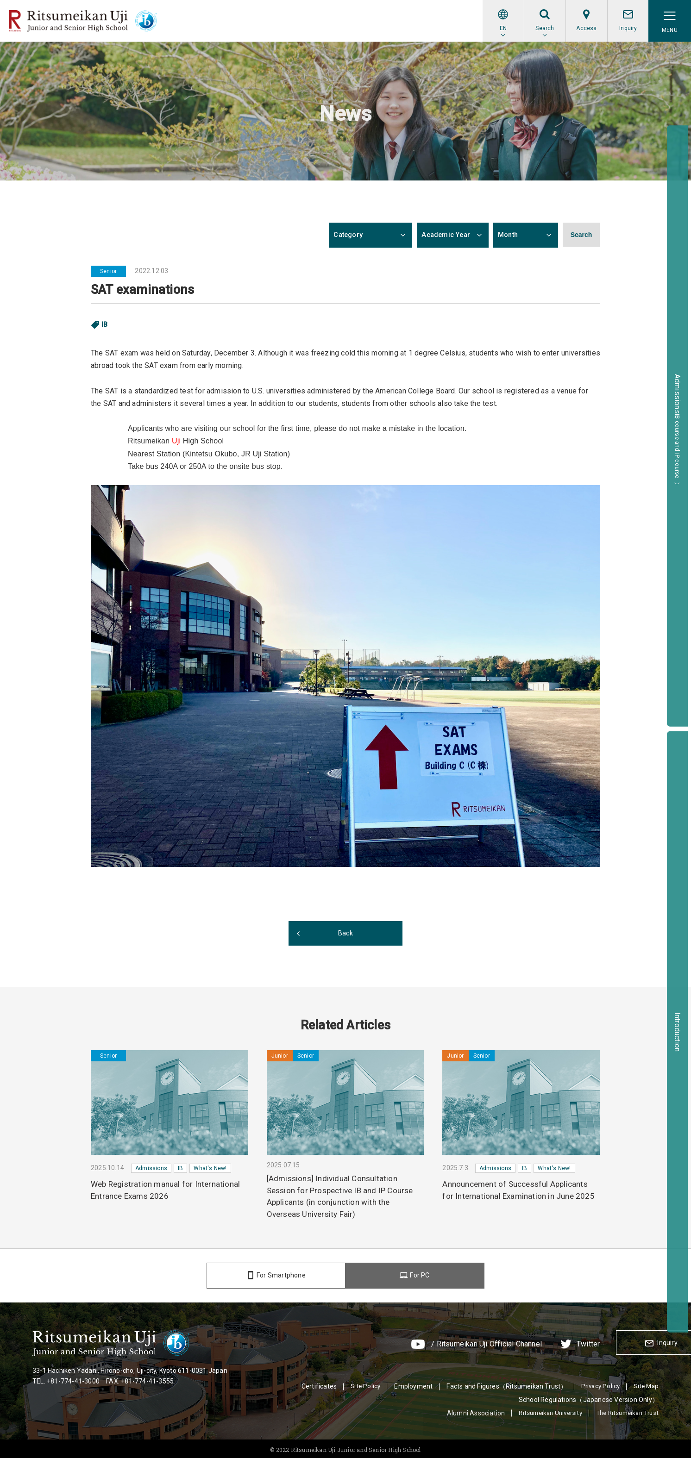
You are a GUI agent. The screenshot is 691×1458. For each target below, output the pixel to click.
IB (104, 324)
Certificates (313, 1383)
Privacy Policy (597, 1383)
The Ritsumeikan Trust (624, 1410)
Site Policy (360, 1383)
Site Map (645, 1383)
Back (345, 933)
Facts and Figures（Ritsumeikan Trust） (502, 1383)
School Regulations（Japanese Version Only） (589, 1397)
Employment (409, 1383)
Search (581, 235)
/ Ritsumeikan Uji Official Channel (413, 1342)
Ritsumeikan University (542, 1410)
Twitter (515, 1342)
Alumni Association (465, 1410)
